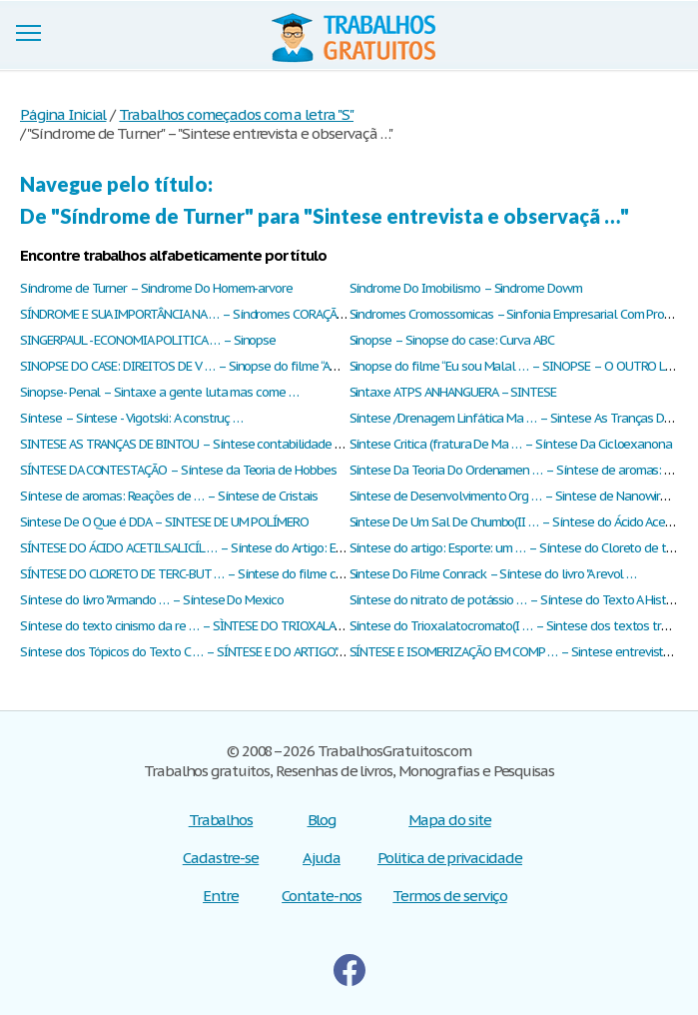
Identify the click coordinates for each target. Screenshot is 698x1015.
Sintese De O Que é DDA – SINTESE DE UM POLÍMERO (164, 521)
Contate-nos (321, 895)
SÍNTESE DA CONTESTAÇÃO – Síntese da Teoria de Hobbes (178, 470)
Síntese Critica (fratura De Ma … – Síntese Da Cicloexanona (511, 444)
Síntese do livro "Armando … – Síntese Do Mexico (152, 599)
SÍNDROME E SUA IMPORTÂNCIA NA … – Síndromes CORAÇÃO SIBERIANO (213, 314)
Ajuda (322, 857)
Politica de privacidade (449, 857)
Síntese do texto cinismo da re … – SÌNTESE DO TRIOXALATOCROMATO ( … (221, 625)
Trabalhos (221, 819)
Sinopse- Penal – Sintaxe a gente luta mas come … (159, 392)
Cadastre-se (221, 857)
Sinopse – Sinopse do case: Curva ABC (452, 340)
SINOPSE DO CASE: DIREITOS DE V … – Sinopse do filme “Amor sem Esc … (214, 366)
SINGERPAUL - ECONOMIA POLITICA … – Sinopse (148, 340)
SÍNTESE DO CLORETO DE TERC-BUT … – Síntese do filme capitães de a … (217, 573)
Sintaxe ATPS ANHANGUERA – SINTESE (453, 392)
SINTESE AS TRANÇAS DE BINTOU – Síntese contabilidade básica (194, 444)
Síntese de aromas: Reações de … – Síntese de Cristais (169, 496)
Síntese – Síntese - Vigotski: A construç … (131, 418)
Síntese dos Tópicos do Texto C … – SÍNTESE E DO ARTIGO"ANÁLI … (200, 651)
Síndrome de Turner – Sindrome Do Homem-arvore (156, 288)
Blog (322, 819)
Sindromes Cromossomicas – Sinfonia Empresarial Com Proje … (518, 314)
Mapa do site (449, 819)
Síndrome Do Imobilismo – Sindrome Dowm (465, 288)
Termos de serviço (449, 895)
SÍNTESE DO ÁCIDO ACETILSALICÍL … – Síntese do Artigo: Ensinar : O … (209, 547)
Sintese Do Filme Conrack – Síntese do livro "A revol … (493, 573)
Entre (221, 895)
